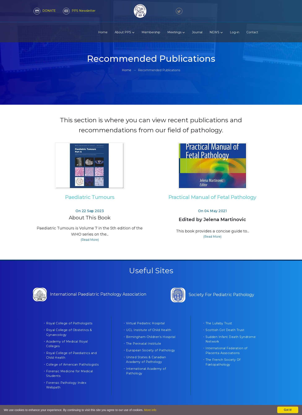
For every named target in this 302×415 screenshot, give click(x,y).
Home (103, 32)
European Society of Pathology (150, 350)
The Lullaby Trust (219, 323)
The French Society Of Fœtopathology (223, 362)
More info (150, 410)
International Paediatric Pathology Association (89, 294)
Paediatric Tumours (90, 197)
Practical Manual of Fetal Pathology (212, 197)
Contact (252, 32)
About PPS (125, 32)
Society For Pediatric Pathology (212, 294)
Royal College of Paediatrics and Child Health (71, 355)
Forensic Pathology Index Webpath (66, 385)
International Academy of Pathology (146, 371)
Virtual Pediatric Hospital (145, 323)
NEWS (216, 32)
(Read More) (90, 240)
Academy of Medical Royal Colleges (67, 344)
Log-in (234, 32)
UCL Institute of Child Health (148, 330)
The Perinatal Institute (143, 343)
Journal (197, 32)
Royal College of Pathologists (69, 323)
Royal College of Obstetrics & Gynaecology (69, 332)
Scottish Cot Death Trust (225, 330)
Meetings (176, 32)
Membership (150, 32)
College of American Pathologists (72, 364)
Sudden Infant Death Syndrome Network (231, 339)
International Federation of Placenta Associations (226, 350)
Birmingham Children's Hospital (150, 337)
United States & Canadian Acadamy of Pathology (146, 359)
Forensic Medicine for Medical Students (69, 373)
